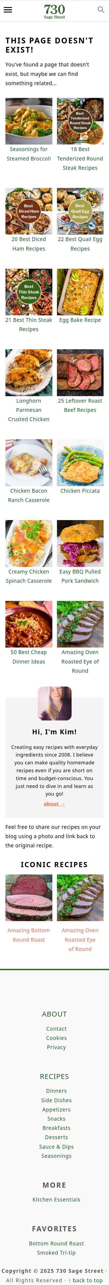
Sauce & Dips (56, 1146)
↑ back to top (85, 1280)
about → (54, 803)
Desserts (56, 1137)
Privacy (56, 1047)
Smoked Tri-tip (56, 1252)
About (54, 1014)
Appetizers (56, 1109)
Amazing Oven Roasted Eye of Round (80, 661)
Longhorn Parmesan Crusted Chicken (29, 410)
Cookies (56, 1038)
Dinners (56, 1090)
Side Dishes (56, 1100)
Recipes (54, 1076)
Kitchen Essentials (57, 1199)
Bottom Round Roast (56, 1243)
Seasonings (56, 1155)
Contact (56, 1028)
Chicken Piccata (80, 490)
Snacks (56, 1118)
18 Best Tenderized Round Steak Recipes (80, 158)
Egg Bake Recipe (80, 319)
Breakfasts (57, 1128)
